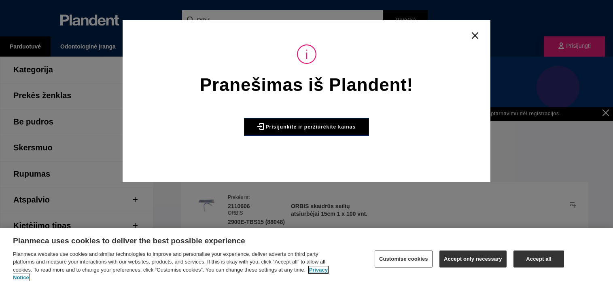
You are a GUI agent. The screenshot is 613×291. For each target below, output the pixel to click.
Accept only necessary (473, 259)
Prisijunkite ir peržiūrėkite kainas (306, 126)
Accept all (538, 259)
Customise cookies (403, 259)
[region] (306, 259)
